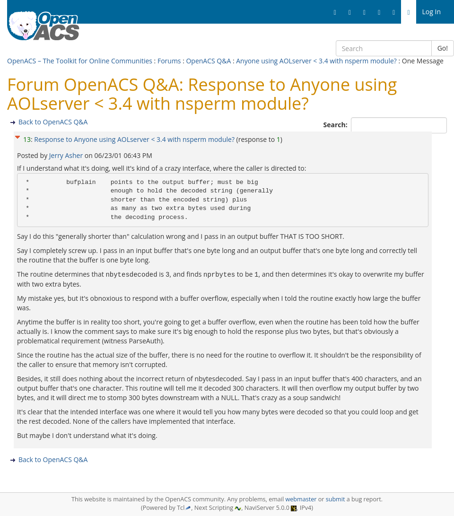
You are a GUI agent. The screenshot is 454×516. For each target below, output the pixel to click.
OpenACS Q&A (208, 60)
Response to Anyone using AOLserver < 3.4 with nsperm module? (135, 139)
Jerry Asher (67, 155)
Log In (431, 11)
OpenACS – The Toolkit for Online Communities (79, 60)
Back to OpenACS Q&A (52, 121)
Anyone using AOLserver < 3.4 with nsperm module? (317, 60)
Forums (169, 60)
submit (335, 499)
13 (27, 139)
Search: (336, 124)
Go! (442, 48)
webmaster (300, 499)
